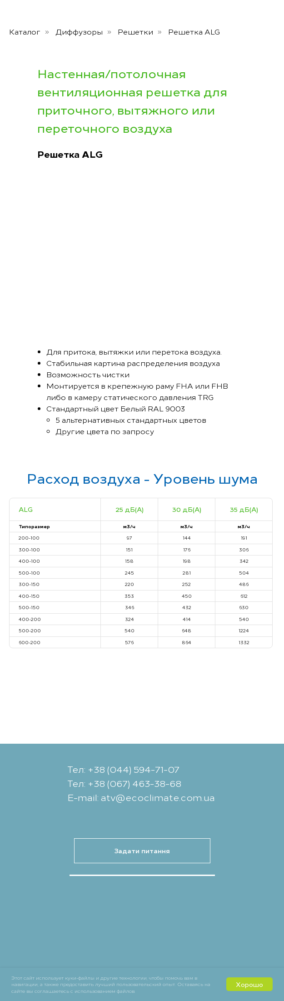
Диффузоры (79, 31)
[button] (142, 850)
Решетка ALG (194, 31)
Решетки (135, 31)
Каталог (24, 31)
